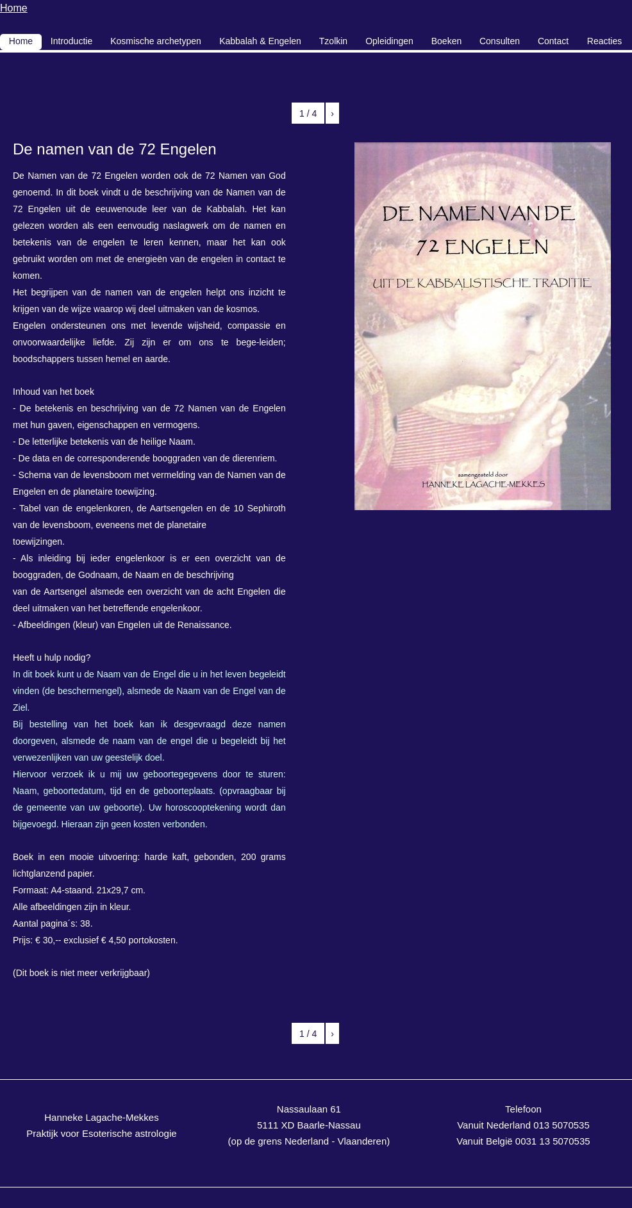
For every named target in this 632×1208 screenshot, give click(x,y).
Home (14, 8)
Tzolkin (333, 41)
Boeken (446, 41)
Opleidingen (389, 41)
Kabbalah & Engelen (260, 41)
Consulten (499, 41)
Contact (553, 41)
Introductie (71, 41)
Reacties (604, 41)
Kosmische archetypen (155, 41)
